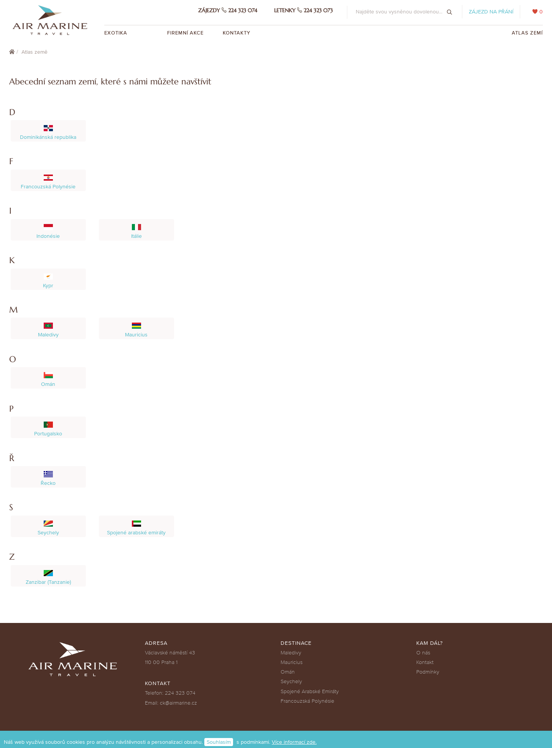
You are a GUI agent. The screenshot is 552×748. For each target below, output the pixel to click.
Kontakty (236, 33)
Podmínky (427, 672)
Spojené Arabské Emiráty (310, 691)
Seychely (291, 681)
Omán (288, 672)
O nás (423, 652)
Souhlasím (219, 742)
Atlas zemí (527, 33)
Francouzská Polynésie (307, 701)
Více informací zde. (294, 742)
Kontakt (425, 662)
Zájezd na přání (491, 11)
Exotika (116, 33)
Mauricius (291, 662)
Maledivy (291, 652)
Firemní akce (185, 33)
